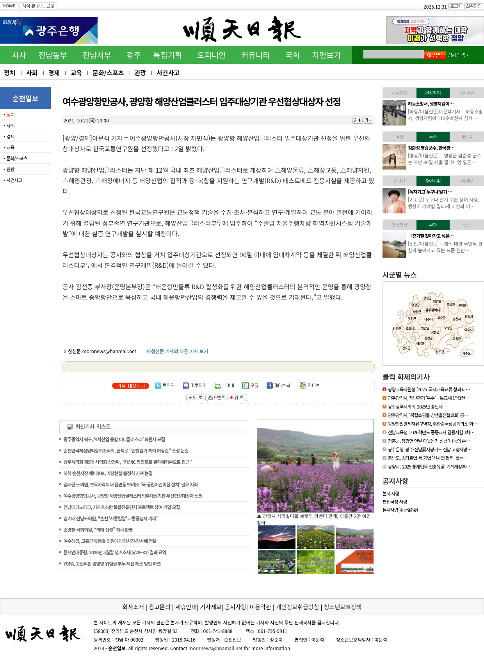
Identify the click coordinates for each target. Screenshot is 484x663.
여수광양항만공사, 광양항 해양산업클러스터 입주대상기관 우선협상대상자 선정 (132, 495)
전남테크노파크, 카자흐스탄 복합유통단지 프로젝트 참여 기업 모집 (121, 507)
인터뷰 (399, 181)
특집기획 (167, 54)
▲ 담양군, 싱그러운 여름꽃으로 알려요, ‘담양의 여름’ (309, 516)
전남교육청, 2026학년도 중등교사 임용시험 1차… (431, 432)
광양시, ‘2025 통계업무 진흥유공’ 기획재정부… (429, 466)
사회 (31, 72)
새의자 (467, 137)
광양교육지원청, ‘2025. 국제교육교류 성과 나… (429, 389)
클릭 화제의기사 (406, 376)
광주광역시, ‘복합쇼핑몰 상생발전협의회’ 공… (428, 415)
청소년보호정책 (343, 607)
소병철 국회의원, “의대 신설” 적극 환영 (97, 529)
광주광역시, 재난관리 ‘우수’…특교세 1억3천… (428, 397)
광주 (133, 54)
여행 (399, 137)
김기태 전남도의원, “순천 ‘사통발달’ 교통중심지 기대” (110, 518)
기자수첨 (467, 93)
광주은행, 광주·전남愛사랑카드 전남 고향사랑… (430, 449)
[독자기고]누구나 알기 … (430, 191)
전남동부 (52, 54)
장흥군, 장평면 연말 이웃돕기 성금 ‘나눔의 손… (429, 440)
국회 (292, 54)
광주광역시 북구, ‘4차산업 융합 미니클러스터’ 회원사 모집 (114, 439)
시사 (19, 54)
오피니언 (211, 54)
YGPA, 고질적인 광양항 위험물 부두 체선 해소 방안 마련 (111, 563)
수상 (433, 137)
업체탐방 (399, 225)
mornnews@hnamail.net (216, 648)
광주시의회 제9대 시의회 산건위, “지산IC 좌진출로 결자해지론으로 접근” (127, 461)
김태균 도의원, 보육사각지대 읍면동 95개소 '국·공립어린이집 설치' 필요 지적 (130, 484)
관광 (140, 72)
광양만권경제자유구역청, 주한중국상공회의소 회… (432, 423)
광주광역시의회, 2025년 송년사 (415, 406)
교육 (76, 72)
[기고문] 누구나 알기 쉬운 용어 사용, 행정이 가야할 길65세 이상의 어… (443, 202)
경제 (54, 72)
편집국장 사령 (395, 501)
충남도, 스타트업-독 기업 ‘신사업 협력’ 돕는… (427, 457)
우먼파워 (433, 181)
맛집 (467, 225)
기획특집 (467, 181)
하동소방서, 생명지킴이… (431, 103)
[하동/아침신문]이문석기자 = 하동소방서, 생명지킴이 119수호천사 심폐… (445, 114)
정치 (9, 72)
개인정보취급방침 (297, 607)
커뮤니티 (255, 54)
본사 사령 (391, 493)
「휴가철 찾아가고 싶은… (431, 235)
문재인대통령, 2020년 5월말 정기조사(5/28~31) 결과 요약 (114, 552)
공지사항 (395, 481)
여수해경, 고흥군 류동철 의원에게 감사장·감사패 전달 (110, 540)
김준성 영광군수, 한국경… (431, 147)
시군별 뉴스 (400, 274)
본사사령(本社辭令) (400, 509)
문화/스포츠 (108, 72)
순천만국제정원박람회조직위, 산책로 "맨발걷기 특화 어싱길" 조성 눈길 (125, 450)
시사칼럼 (399, 93)
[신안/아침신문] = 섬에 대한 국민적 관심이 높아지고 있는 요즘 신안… (445, 246)
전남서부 (96, 54)
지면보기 (326, 54)
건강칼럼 (433, 93)
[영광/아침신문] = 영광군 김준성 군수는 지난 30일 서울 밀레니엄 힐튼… (444, 158)
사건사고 (168, 72)
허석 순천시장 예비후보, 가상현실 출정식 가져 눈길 (107, 473)
